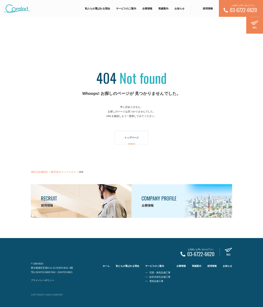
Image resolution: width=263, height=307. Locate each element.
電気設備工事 (156, 281)
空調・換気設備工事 (159, 272)
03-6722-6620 (43, 272)
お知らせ (179, 8)
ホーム (106, 266)
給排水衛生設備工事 (159, 277)
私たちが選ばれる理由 (97, 8)
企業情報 (147, 8)
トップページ (131, 137)
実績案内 (163, 8)
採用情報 (208, 8)
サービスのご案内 (126, 8)
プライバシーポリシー (42, 280)
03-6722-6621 (65, 272)
